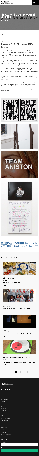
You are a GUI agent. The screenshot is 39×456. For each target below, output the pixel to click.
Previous (5, 372)
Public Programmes (4, 399)
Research (3, 401)
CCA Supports (3, 405)
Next (36, 372)
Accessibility (3, 410)
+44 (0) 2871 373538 (5, 429)
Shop (2, 412)
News (2, 406)
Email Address (3, 442)
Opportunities (3, 408)
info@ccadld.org (4, 432)
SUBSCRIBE (19, 450)
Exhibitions (3, 397)
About (2, 396)
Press (2, 403)
